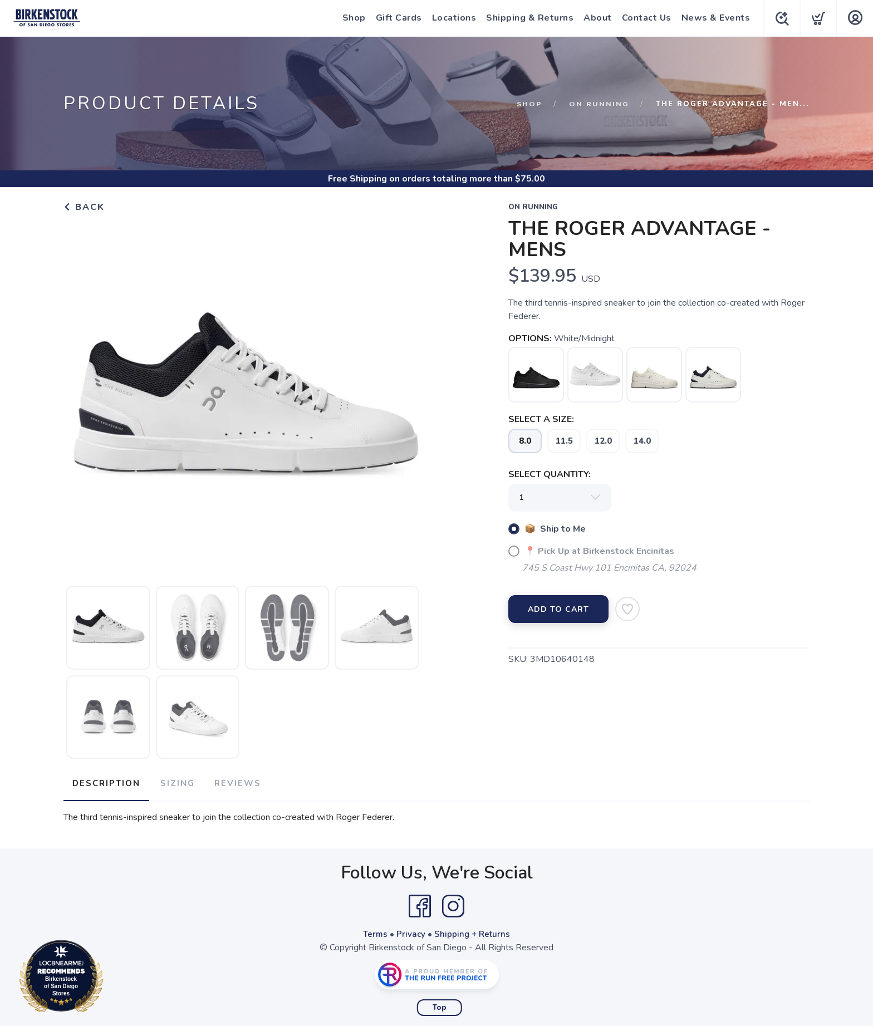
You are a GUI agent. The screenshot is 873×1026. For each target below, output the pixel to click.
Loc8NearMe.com (110, 978)
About (595, 18)
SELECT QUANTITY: (549, 474)
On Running (599, 104)
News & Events (713, 18)
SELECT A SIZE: (541, 419)
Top (440, 1004)
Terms (374, 931)
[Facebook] (419, 903)
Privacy (410, 931)
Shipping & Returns (527, 18)
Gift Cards (397, 18)
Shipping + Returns (473, 931)
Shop (352, 18)
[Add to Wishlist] (627, 609)
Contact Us (644, 18)
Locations (452, 18)
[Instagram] (453, 903)
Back (84, 207)
